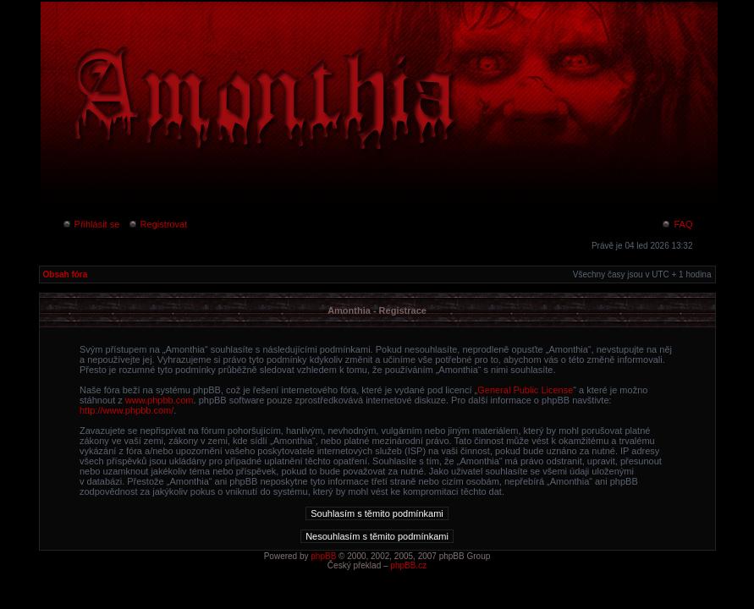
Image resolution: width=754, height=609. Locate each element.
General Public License (525, 390)
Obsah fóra (65, 274)
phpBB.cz (408, 565)
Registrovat (158, 224)
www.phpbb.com (159, 400)
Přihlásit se (91, 224)
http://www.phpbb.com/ (126, 410)
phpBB (323, 556)
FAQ (676, 224)
